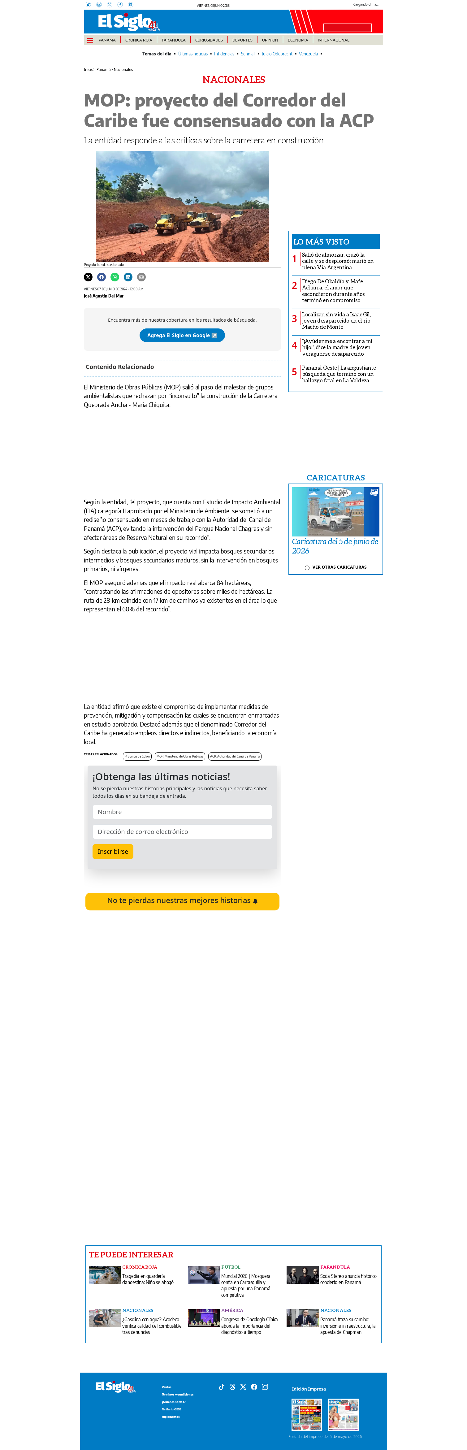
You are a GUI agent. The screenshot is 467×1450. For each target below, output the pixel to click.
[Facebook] (122, 5)
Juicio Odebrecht (277, 53)
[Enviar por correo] (141, 276)
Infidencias (224, 53)
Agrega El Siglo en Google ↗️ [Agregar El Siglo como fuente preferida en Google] (182, 335)
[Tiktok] (221, 1386)
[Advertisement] (182, 1157)
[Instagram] (132, 5)
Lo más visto (321, 241)
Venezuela (308, 53)
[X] (112, 5)
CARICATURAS (336, 477)
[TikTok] (91, 5)
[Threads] (101, 5)
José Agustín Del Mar (103, 295)
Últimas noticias (193, 53)
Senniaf (248, 53)
